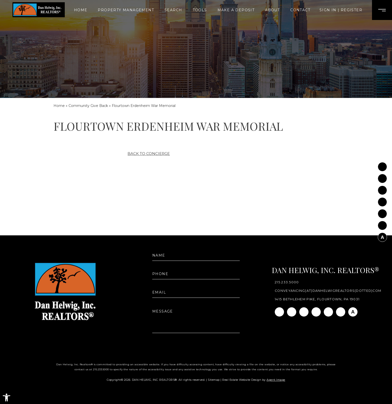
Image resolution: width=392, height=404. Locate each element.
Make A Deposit (236, 10)
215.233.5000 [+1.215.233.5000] (287, 282)
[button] (6, 397)
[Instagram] (382, 177)
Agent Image (275, 380)
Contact (300, 10)
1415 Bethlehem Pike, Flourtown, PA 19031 (317, 299)
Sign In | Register (341, 10)
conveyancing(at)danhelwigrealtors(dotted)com (328, 291)
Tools (200, 10)
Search (173, 10)
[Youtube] (382, 212)
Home (81, 10)
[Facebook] (382, 165)
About (272, 10)
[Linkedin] (382, 189)
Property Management (126, 10)
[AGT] (382, 236)
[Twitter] (382, 201)
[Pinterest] (382, 224)
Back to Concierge (149, 153)
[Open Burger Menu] (382, 10)
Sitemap (214, 380)
